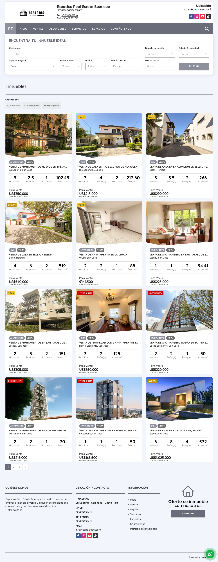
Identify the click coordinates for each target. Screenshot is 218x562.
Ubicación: (15, 48)
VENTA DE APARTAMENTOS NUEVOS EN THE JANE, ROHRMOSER (39, 166)
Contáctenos (121, 28)
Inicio (23, 28)
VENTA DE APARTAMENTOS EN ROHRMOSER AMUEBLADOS (39, 430)
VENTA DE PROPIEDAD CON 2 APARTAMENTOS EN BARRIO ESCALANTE (109, 342)
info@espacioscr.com (69, 9)
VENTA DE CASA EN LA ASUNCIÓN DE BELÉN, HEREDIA (179, 166)
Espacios (98, 28)
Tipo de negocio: (18, 60)
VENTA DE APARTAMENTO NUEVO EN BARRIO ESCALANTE (179, 342)
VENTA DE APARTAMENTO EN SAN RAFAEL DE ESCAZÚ (179, 254)
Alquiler (134, 509)
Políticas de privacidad (143, 528)
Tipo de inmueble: (155, 48)
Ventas (38, 28)
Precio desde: (118, 60)
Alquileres (57, 28)
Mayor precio (51, 105)
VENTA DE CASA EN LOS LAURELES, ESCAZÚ (176, 430)
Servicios (79, 28)
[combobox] (160, 54)
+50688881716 (70, 15)
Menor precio (32, 105)
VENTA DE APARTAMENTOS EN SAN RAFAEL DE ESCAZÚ (39, 342)
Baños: (89, 60)
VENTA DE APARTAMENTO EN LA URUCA (103, 254)
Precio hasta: (152, 60)
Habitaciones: (67, 60)
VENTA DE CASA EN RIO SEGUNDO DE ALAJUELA (108, 166)
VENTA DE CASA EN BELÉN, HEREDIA (30, 254)
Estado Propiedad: (189, 48)
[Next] (25, 467)
